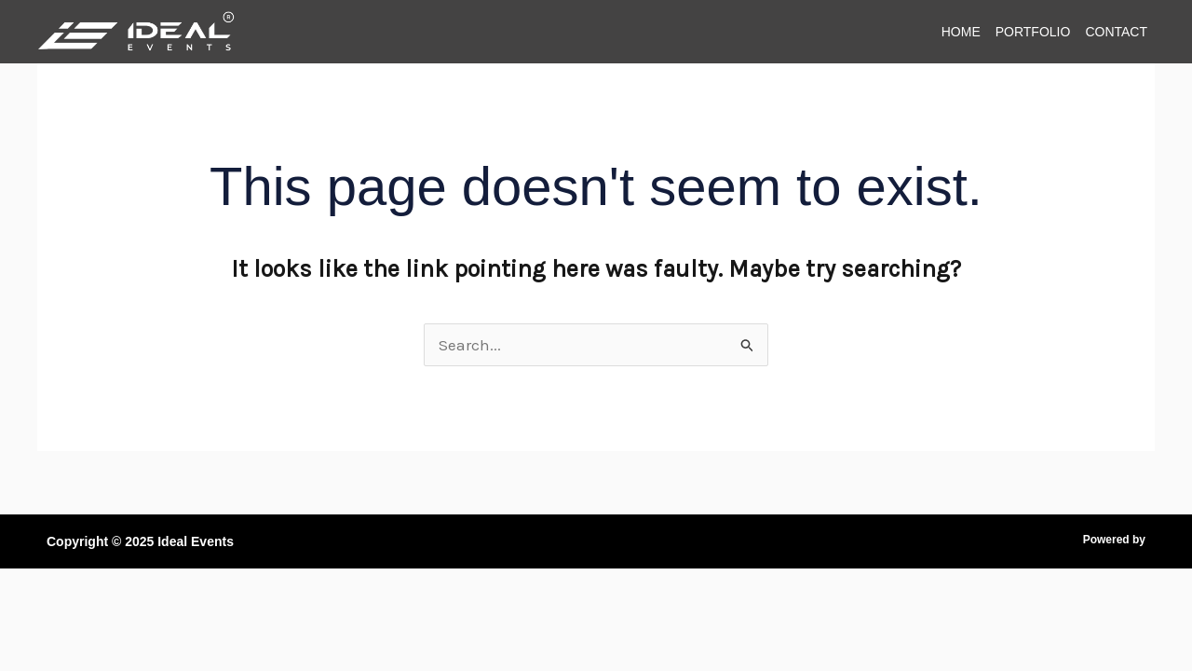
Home (961, 31)
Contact (1116, 31)
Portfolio (1033, 31)
